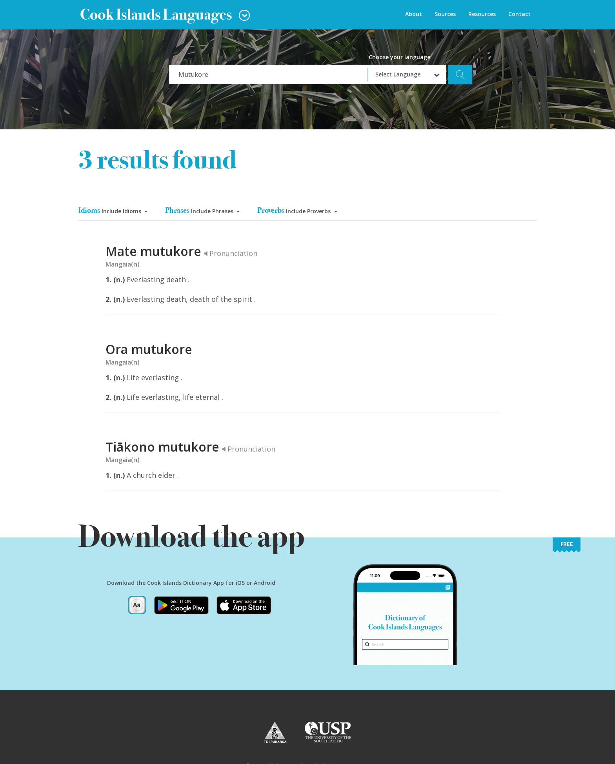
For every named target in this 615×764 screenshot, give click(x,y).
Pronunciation (230, 253)
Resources (482, 14)
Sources (445, 14)
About (413, 14)
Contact (519, 14)
